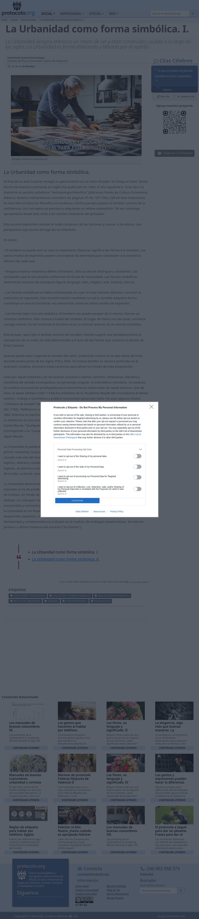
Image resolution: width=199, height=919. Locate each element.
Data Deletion (82, 511)
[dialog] (99, 459)
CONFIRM (77, 500)
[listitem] (99, 449)
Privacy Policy (116, 511)
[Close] (152, 408)
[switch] (137, 456)
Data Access (99, 511)
